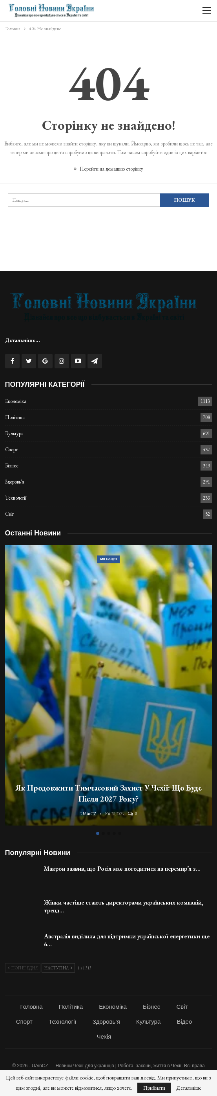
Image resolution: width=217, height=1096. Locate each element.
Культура (14, 433)
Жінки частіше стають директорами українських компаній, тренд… (123, 906)
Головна (31, 1006)
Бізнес (11, 465)
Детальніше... (22, 340)
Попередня (23, 968)
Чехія (104, 1036)
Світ (9, 514)
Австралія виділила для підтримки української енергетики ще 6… (127, 940)
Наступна (58, 968)
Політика (15, 417)
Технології (15, 498)
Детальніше (188, 1087)
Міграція (108, 559)
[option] (108, 686)
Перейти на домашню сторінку (108, 169)
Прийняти (154, 1087)
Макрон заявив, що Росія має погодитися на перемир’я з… (122, 868)
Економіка (15, 401)
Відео (184, 1021)
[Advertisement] (109, 251)
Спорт (11, 449)
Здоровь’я (14, 481)
